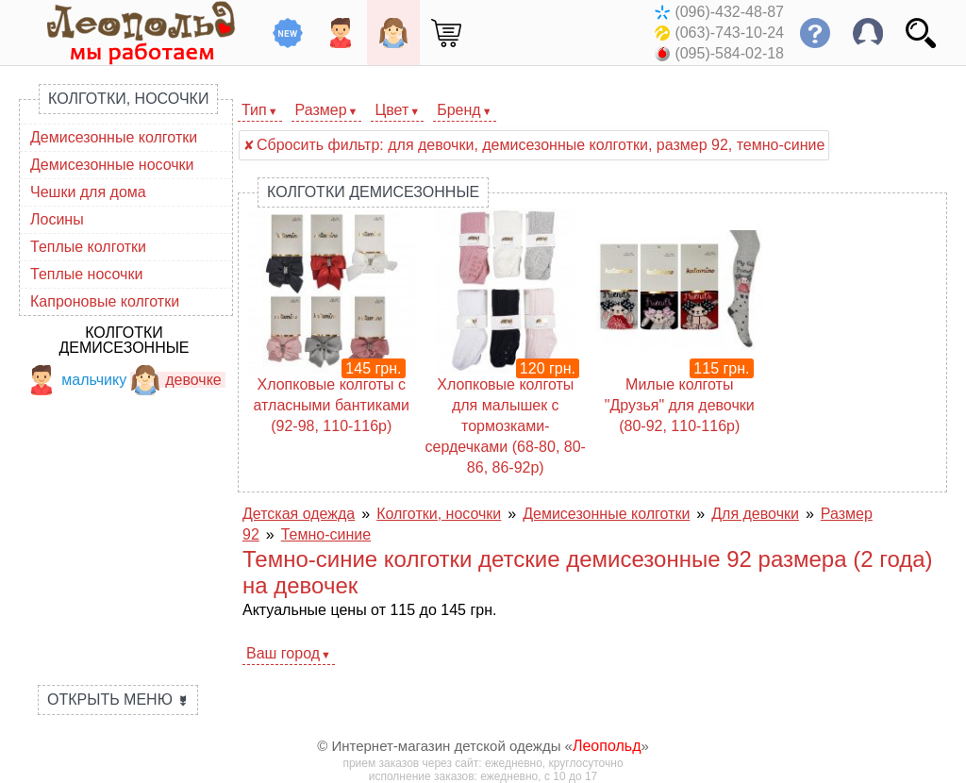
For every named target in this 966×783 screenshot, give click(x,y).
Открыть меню (118, 699)
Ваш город (283, 653)
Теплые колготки (88, 247)
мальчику (76, 380)
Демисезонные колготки (113, 137)
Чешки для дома (88, 192)
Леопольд (607, 746)
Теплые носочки (86, 274)
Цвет (391, 110)
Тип (254, 110)
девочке (176, 380)
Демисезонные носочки (112, 165)
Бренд (458, 110)
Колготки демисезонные (123, 340)
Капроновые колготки (104, 301)
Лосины (57, 219)
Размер (321, 110)
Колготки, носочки (128, 99)
